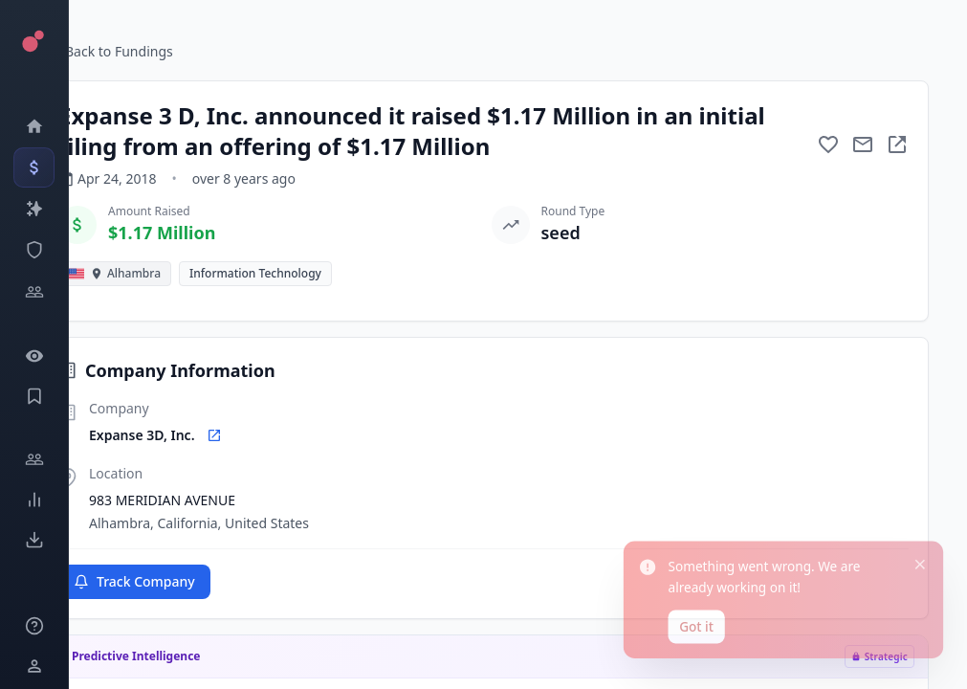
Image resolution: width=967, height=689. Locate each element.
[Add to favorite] (828, 144)
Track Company (134, 581)
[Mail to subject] (862, 144)
